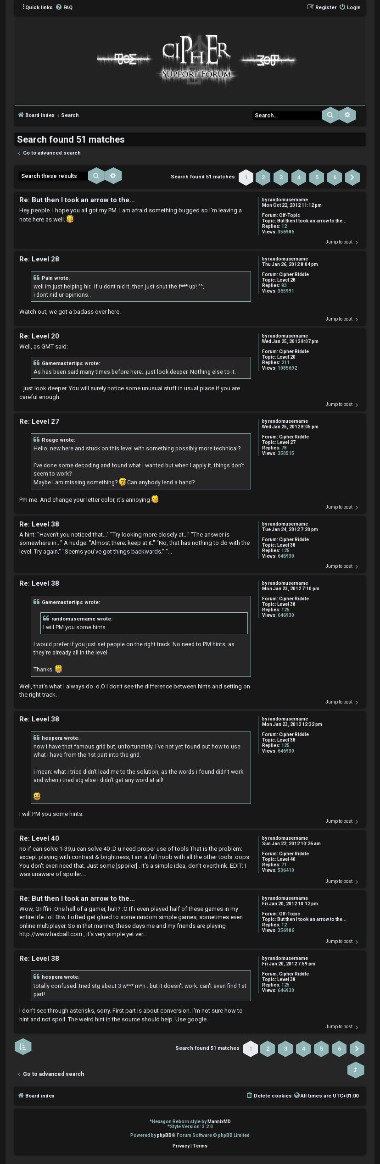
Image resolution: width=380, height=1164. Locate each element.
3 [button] (281, 177)
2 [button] (263, 177)
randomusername (288, 199)
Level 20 (286, 357)
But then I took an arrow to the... (311, 220)
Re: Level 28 (39, 259)
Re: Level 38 (39, 524)
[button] (352, 177)
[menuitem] (64, 7)
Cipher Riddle (294, 274)
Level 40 (286, 859)
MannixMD (219, 1121)
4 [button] (299, 177)
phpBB (164, 1135)
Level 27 (286, 442)
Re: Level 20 (39, 336)
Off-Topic (289, 215)
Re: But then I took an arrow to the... (77, 200)
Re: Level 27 (39, 421)
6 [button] (334, 177)
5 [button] (317, 177)
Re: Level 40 (39, 838)
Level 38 (286, 545)
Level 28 (286, 280)
